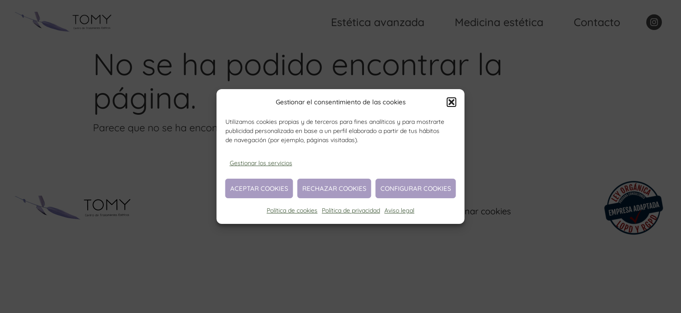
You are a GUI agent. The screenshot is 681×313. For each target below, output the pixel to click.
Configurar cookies (415, 188)
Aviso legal (399, 210)
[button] (451, 102)
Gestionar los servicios (261, 163)
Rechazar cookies (334, 188)
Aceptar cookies (259, 188)
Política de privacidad (351, 210)
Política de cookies (292, 210)
